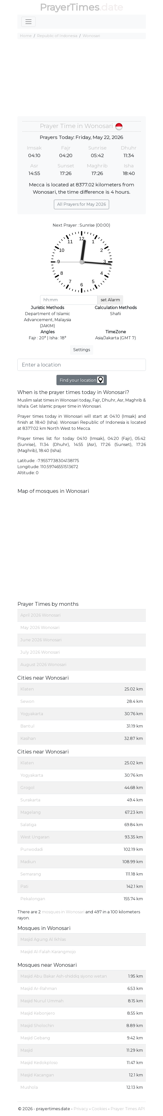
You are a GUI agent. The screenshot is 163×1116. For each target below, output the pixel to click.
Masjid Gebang (35, 1038)
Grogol (27, 787)
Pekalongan (32, 898)
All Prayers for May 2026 (81, 204)
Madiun (28, 861)
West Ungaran (34, 837)
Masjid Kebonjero (37, 1013)
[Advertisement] (81, 78)
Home (26, 36)
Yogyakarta (31, 713)
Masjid (26, 1050)
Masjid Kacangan (37, 1075)
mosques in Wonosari (63, 912)
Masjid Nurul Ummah (41, 1001)
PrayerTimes (69, 7)
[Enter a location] (81, 365)
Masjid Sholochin (37, 1025)
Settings (81, 349)
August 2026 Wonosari (43, 664)
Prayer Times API (128, 1108)
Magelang (30, 812)
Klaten (27, 689)
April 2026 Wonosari (40, 615)
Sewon (27, 701)
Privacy (81, 1108)
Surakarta (30, 800)
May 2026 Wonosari (39, 627)
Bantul (27, 726)
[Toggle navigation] (28, 22)
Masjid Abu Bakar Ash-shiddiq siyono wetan (63, 976)
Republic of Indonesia (57, 36)
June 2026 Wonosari (40, 640)
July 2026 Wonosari (40, 652)
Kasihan (28, 738)
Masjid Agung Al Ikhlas (43, 939)
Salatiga (28, 824)
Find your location (82, 380)
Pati (24, 886)
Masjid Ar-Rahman (38, 988)
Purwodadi (31, 849)
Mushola (29, 1087)
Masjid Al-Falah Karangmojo (48, 951)
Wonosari (91, 36)
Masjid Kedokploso (39, 1062)
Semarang (30, 874)
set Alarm (110, 299)
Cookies (99, 1108)
